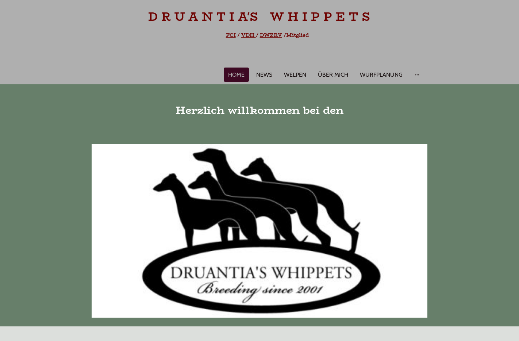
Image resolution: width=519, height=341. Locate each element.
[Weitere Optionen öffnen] (417, 75)
